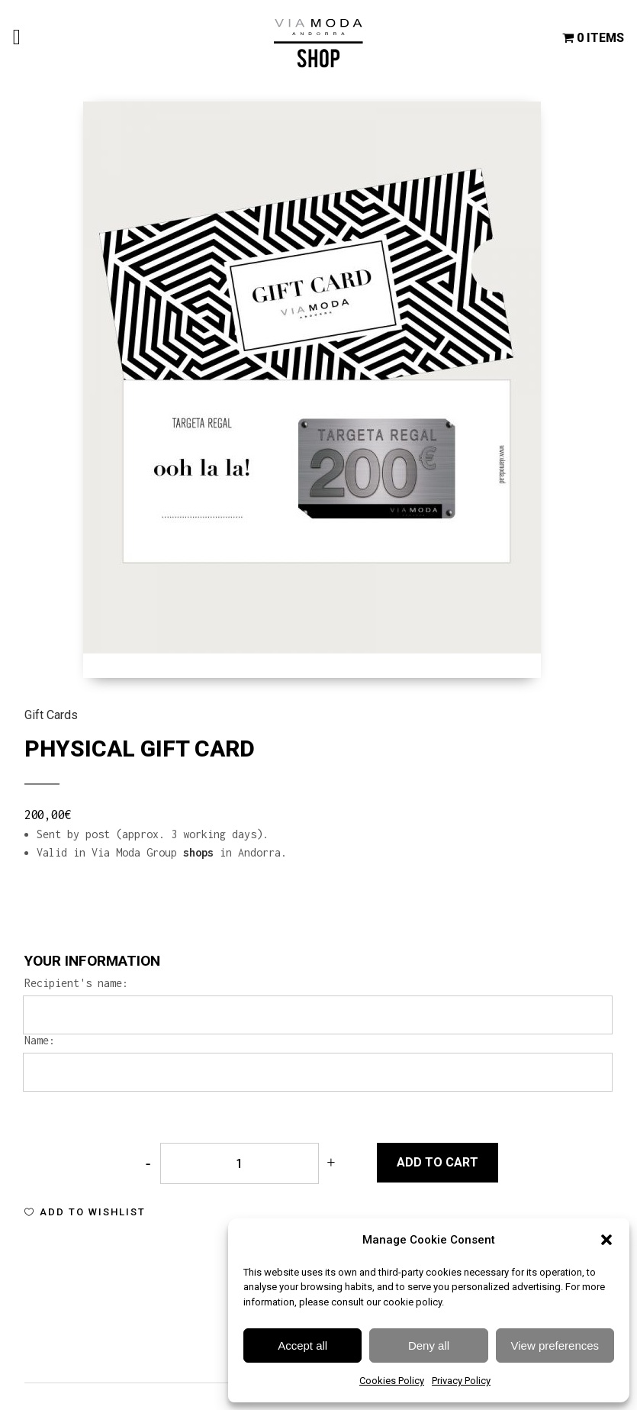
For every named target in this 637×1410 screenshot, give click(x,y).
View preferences (555, 1345)
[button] (606, 1239)
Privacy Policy (461, 1380)
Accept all (302, 1345)
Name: (39, 1040)
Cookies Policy (391, 1380)
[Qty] (239, 1163)
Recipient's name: (76, 983)
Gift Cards (51, 715)
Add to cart (437, 1162)
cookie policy (412, 1302)
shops (198, 852)
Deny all (428, 1345)
